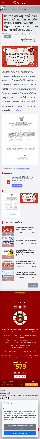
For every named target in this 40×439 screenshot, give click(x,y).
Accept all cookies (20, 433)
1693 (31, 340)
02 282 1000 (17, 340)
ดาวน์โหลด (17, 110)
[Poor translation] (7, 398)
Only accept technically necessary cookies (20, 427)
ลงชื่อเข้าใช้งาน (31, 385)
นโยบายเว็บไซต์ (6, 355)
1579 (20, 366)
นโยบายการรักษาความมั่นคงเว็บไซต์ (22, 356)
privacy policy (8, 419)
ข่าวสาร (13, 9)
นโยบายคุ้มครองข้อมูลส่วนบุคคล (22, 355)
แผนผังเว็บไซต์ (29, 358)
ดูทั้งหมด (33, 285)
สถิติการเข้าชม (20, 377)
